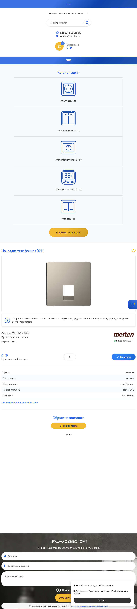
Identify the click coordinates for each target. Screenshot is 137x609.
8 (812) (68, 553)
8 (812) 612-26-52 (70, 32)
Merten (24, 248)
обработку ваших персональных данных (89, 517)
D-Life (12, 253)
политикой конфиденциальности (90, 606)
